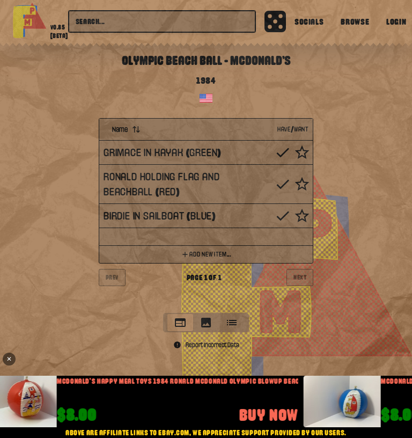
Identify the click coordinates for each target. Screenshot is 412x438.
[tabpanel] (206, 212)
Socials (309, 21)
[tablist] (206, 322)
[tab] (180, 322)
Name (126, 129)
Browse (355, 21)
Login (396, 21)
